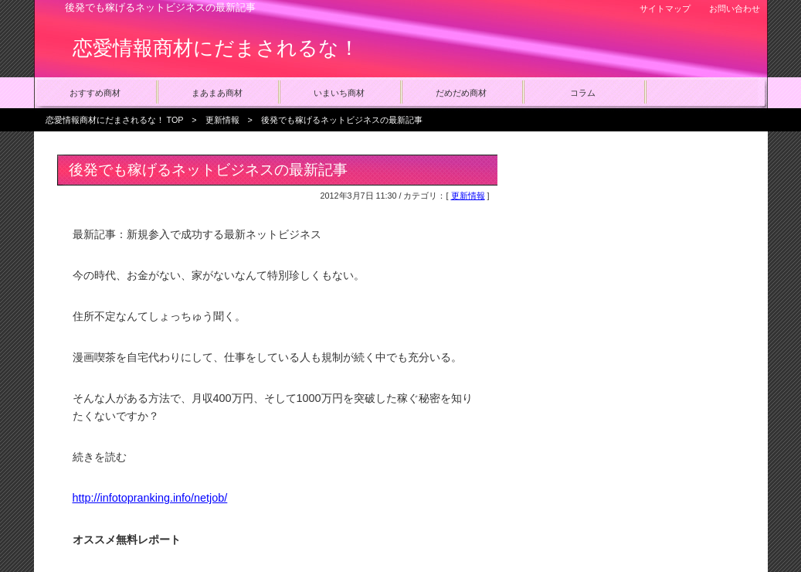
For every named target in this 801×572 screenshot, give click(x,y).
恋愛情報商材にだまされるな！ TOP (115, 119)
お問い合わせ (734, 8)
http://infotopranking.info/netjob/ (150, 498)
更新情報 (222, 119)
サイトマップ (665, 8)
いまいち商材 (339, 92)
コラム (583, 92)
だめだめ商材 (461, 92)
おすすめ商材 (95, 92)
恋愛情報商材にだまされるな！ (216, 48)
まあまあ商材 (217, 92)
